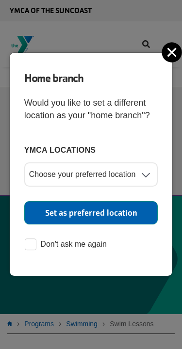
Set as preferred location (91, 212)
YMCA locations (60, 150)
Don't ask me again (65, 245)
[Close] (173, 52)
